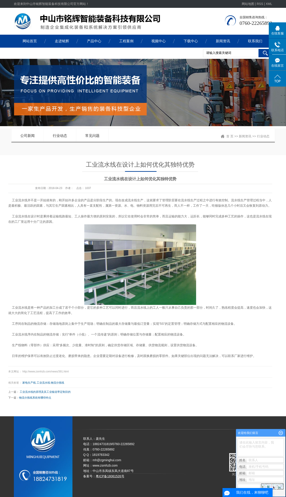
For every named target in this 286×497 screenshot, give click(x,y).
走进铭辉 (62, 41)
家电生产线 (29, 382)
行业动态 (60, 136)
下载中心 (191, 41)
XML (269, 4)
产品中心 (94, 41)
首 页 (229, 136)
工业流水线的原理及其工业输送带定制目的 (45, 391)
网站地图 (248, 4)
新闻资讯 (223, 41)
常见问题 (92, 136)
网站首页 (30, 41)
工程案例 (126, 41)
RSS (260, 4)
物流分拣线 (57, 382)
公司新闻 (27, 136)
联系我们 (255, 41)
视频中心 (158, 41)
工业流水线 (43, 382)
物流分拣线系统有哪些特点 (35, 397)
